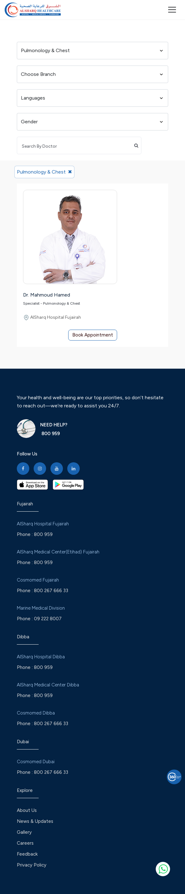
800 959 (50, 433)
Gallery (24, 832)
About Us (27, 810)
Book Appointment (92, 335)
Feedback (27, 854)
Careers (25, 843)
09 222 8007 (48, 618)
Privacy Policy (31, 865)
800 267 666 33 (51, 590)
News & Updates (35, 821)
